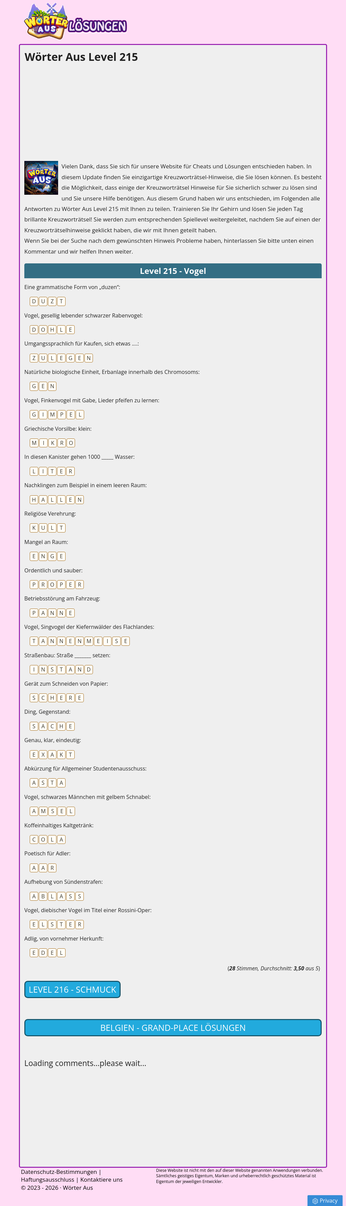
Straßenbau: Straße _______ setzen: (67, 655)
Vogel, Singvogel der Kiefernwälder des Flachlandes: (89, 627)
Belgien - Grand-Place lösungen (173, 1027)
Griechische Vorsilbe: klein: (58, 428)
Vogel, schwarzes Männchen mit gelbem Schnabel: (87, 797)
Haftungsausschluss (47, 1179)
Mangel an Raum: (46, 542)
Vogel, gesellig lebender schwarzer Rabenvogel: (83, 315)
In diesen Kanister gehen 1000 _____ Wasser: (79, 456)
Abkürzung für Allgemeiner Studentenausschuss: (85, 768)
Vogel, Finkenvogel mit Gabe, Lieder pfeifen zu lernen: (91, 400)
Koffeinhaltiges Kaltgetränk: (59, 825)
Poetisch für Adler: (47, 853)
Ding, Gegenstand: (47, 711)
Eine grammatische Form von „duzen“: (72, 287)
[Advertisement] (75, 110)
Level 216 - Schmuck (72, 989)
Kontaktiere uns (101, 1179)
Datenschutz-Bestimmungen (59, 1172)
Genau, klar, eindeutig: (52, 740)
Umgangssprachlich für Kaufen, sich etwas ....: (81, 343)
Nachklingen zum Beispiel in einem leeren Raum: (85, 485)
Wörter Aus (78, 1187)
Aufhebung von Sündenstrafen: (63, 881)
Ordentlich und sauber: (53, 570)
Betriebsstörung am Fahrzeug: (62, 598)
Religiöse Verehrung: (50, 513)
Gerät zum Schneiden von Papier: (66, 683)
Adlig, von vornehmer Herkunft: (63, 938)
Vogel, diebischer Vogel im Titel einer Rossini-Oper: (88, 910)
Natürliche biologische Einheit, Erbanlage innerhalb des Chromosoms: (112, 372)
